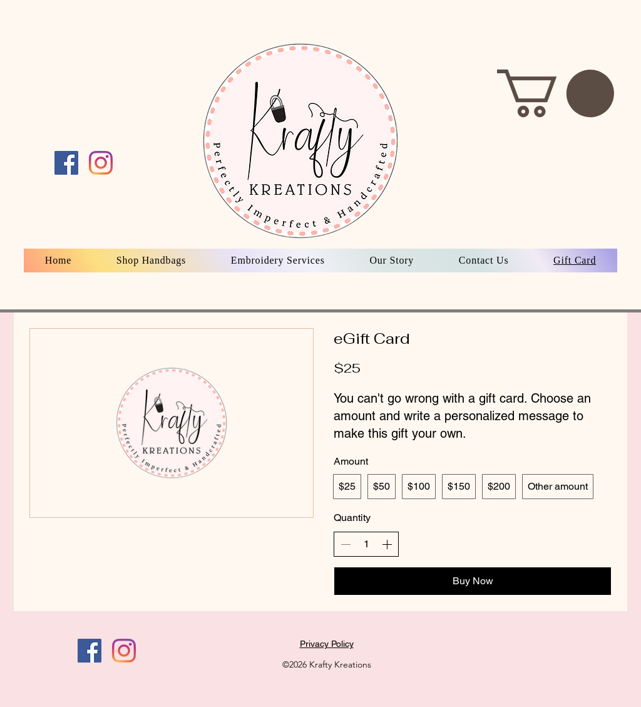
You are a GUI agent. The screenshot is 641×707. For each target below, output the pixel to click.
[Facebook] (89, 651)
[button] (555, 93)
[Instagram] (124, 651)
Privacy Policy (327, 644)
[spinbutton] (366, 544)
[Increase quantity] (386, 544)
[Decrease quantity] (345, 544)
